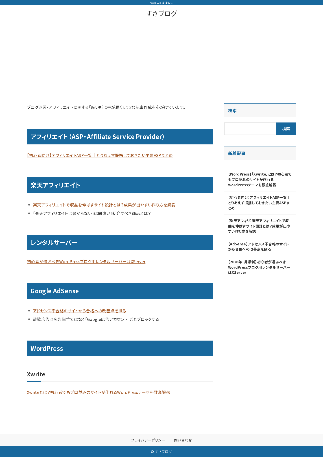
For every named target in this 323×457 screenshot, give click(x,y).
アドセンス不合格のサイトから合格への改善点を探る (79, 310)
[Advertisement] (161, 54)
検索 (232, 110)
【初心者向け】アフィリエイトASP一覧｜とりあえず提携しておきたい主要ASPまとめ (100, 155)
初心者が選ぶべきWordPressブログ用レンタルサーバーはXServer (86, 261)
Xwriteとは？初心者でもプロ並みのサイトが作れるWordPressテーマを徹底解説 (98, 392)
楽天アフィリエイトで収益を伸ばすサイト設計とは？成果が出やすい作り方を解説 (104, 205)
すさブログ (161, 13)
